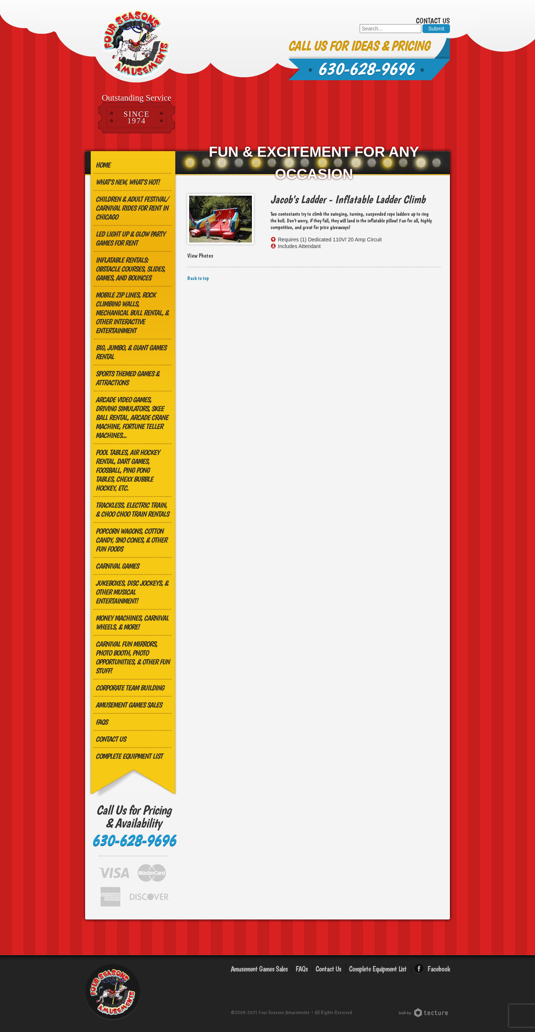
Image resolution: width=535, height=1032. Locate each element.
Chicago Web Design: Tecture (424, 1012)
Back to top (198, 278)
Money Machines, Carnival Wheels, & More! (131, 622)
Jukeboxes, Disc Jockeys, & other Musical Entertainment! (131, 592)
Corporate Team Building (129, 687)
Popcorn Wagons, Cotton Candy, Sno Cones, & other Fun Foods (131, 540)
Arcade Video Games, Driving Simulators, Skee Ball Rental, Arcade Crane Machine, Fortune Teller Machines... (131, 417)
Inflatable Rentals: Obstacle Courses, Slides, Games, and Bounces (130, 268)
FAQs (101, 721)
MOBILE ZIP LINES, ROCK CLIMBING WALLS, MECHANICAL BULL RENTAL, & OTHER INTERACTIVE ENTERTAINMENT (131, 312)
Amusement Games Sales (128, 704)
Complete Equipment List (128, 756)
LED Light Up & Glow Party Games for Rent (130, 238)
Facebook (438, 968)
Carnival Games (117, 565)
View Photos (200, 256)
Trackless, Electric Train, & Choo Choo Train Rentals (132, 509)
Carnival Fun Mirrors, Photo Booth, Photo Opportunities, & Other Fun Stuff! (132, 657)
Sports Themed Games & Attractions (127, 378)
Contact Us (433, 20)
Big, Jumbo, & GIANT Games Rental (130, 352)
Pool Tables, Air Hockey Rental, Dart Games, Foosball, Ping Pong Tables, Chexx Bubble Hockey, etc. (127, 470)
